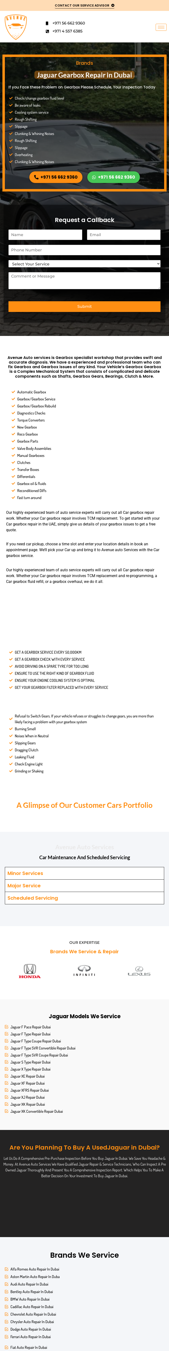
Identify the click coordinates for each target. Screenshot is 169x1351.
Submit (84, 306)
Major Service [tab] (24, 885)
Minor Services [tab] (25, 873)
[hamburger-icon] (161, 27)
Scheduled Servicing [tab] (33, 898)
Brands (84, 63)
